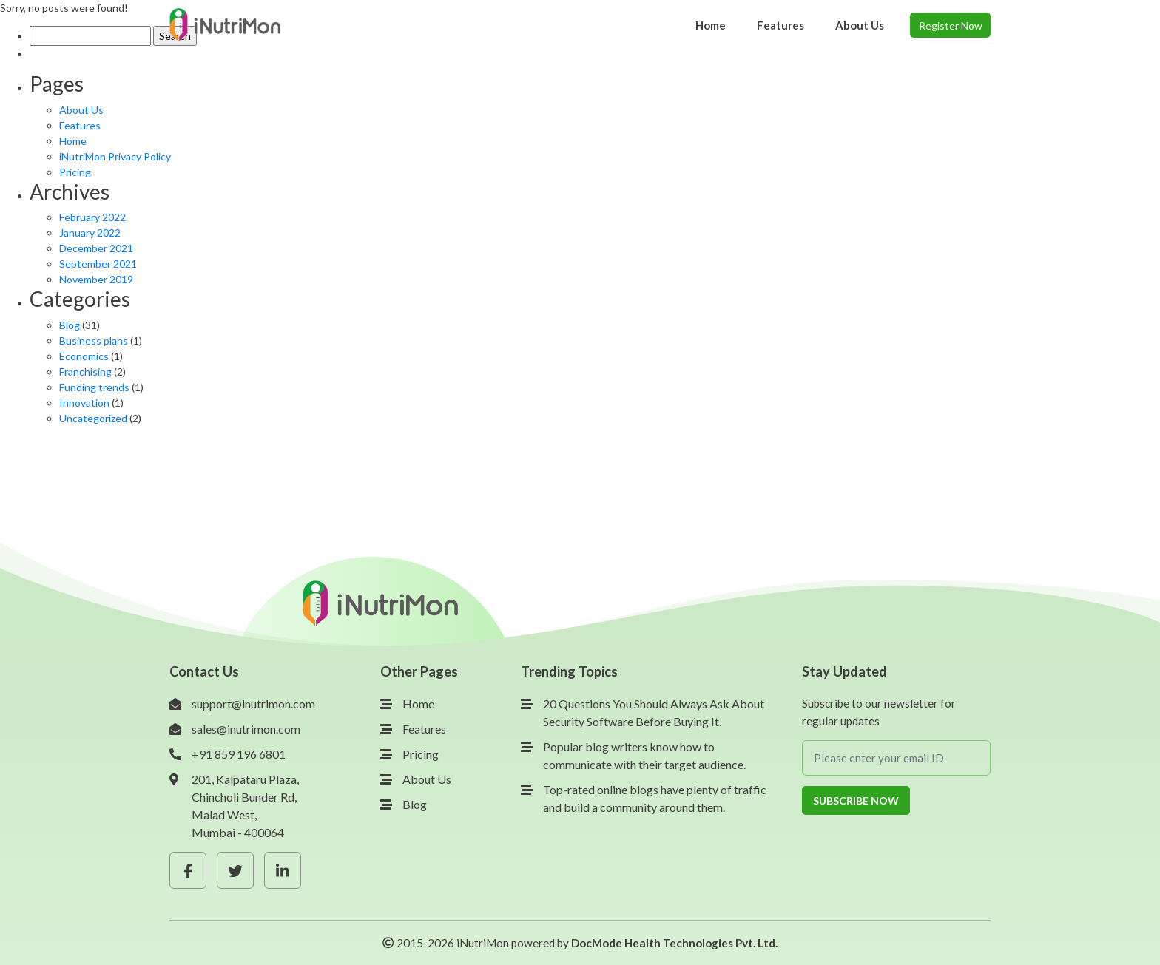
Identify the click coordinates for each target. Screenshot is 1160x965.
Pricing (75, 172)
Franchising (85, 371)
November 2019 (96, 279)
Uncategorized (93, 418)
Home (73, 141)
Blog (69, 325)
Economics (84, 356)
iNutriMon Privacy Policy (115, 156)
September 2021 (98, 263)
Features (80, 125)
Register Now (950, 25)
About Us (81, 110)
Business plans (93, 340)
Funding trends (94, 387)
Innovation (84, 402)
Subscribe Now (856, 800)
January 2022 (90, 232)
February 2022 (92, 217)
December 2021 (96, 248)
